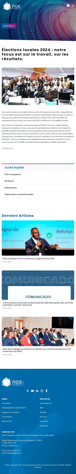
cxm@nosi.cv (12, 445)
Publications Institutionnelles (19, 194)
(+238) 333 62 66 (9, 443)
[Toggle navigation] (73, 5)
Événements (11, 188)
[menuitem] (19, 403)
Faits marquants (13, 174)
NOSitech (9, 181)
